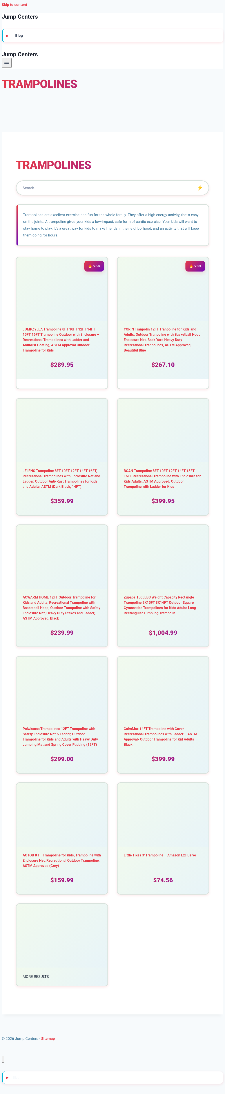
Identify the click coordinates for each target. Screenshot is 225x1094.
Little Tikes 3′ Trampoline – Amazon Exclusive (160, 856)
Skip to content (14, 4)
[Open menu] (7, 63)
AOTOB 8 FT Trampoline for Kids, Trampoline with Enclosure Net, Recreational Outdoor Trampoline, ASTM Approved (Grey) (62, 861)
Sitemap (48, 1040)
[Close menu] (3, 1060)
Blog (19, 35)
